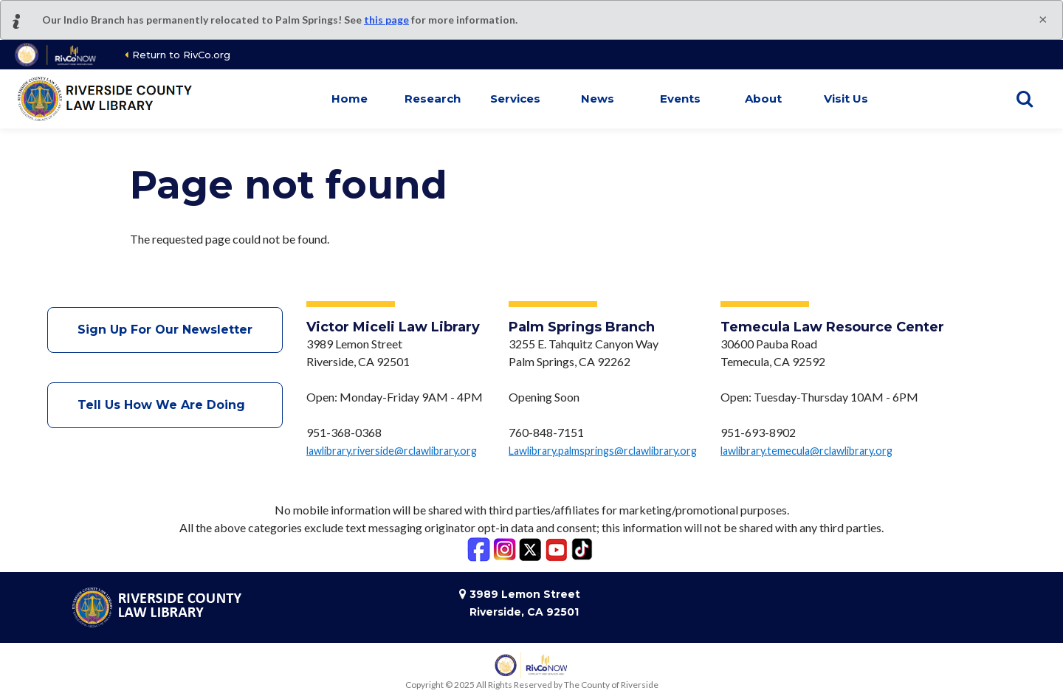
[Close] (1043, 18)
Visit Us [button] (846, 99)
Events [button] (680, 99)
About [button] (763, 99)
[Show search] (1024, 99)
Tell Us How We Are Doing (165, 405)
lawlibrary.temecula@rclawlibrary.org (806, 450)
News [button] (597, 99)
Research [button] (433, 99)
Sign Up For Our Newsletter (165, 330)
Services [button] (515, 99)
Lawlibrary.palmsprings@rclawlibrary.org (603, 450)
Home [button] (349, 99)
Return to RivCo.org (181, 55)
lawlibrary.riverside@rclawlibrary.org (391, 450)
